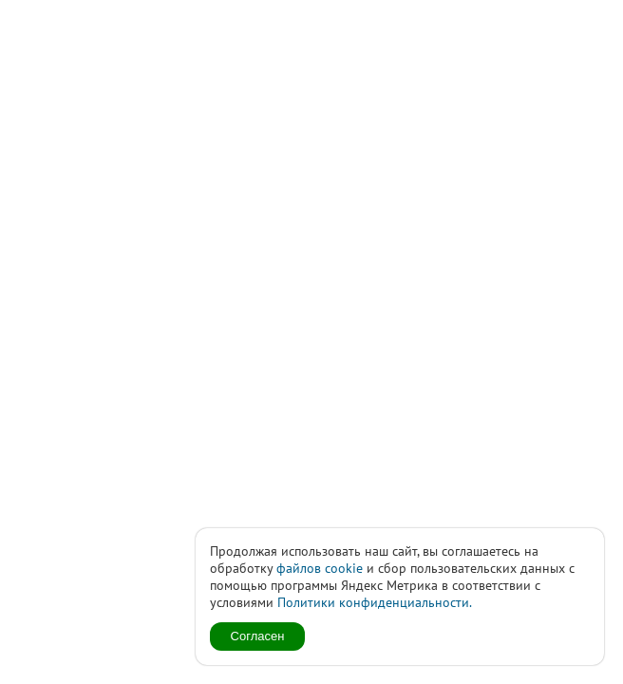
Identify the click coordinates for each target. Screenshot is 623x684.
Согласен (258, 636)
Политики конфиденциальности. (374, 602)
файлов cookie (319, 568)
